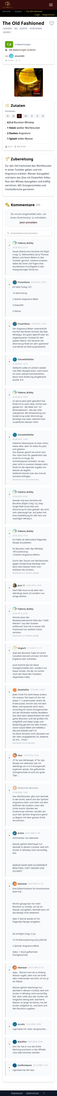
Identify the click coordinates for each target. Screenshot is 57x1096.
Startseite (6, 11)
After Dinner (35, 28)
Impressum (17, 1093)
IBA (15, 28)
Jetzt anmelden (28, 222)
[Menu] (51, 4)
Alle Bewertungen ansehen (20, 49)
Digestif (23, 28)
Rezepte (18, 11)
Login (37, 14)
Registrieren (48, 14)
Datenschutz (32, 1093)
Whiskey (6, 32)
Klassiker (7, 28)
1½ (25, 116)
